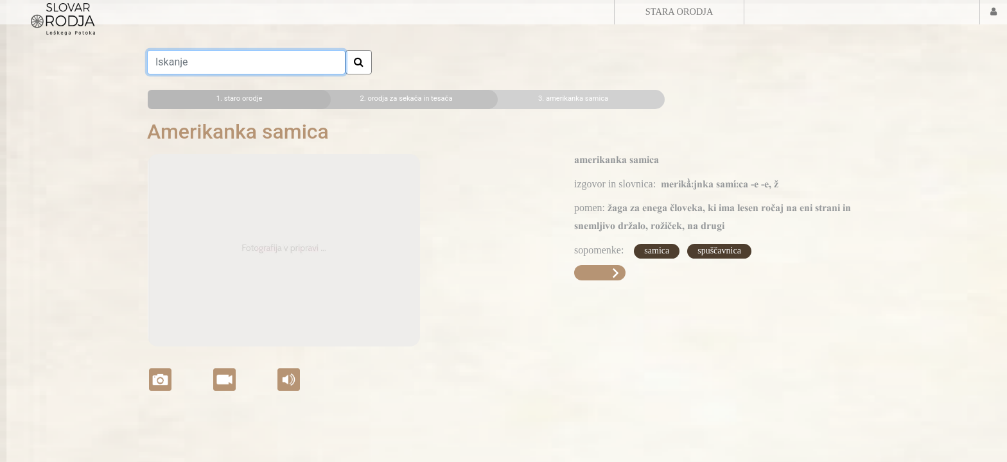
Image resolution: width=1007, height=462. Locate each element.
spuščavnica (719, 250)
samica (656, 250)
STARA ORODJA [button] (679, 11)
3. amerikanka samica (573, 98)
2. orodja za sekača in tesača (406, 98)
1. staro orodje (239, 98)
